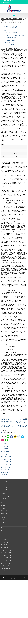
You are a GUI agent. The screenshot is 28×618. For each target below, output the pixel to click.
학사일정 (3, 502)
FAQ (2, 532)
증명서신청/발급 (4, 510)
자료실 (2, 527)
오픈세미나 (3, 522)
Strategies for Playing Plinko (12, 33)
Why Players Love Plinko (10, 37)
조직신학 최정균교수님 (6, 456)
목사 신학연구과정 (5, 498)
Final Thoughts (8, 46)
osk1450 (3, 22)
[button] (14, 15)
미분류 (15, 22)
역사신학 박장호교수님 (6, 461)
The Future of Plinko (9, 44)
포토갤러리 (3, 525)
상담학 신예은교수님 (5, 474)
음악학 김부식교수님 (5, 472)
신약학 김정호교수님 (5, 443)
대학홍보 (3, 519)
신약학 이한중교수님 (5, 446)
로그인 (2, 432)
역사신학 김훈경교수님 (6, 464)
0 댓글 (19, 22)
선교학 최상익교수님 (5, 467)
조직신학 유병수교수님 (6, 454)
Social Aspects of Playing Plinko (12, 39)
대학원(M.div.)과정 (5, 496)
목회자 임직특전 (4, 513)
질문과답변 (3, 530)
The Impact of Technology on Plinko (14, 35)
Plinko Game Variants (10, 42)
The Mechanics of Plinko (10, 32)
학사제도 (3, 505)
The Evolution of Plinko (10, 40)
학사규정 (3, 508)
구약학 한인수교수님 (5, 448)
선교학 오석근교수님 (5, 469)
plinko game (13, 71)
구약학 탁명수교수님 (5, 451)
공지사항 (3, 517)
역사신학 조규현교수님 (6, 459)
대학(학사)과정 (4, 493)
